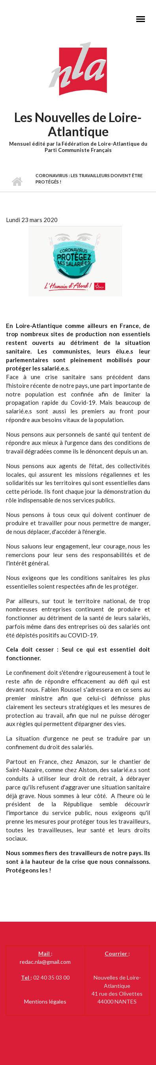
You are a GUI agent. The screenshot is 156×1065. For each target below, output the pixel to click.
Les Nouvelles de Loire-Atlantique (78, 124)
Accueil (17, 182)
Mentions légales (45, 1001)
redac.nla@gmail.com (45, 961)
